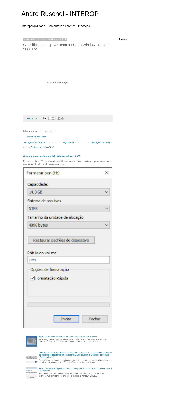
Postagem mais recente (34, 142)
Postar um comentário (36, 137)
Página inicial (68, 142)
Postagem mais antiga (102, 142)
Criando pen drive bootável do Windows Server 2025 (51, 156)
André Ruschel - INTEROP (60, 13)
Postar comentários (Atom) (42, 147)
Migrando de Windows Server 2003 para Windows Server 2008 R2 (68, 337)
